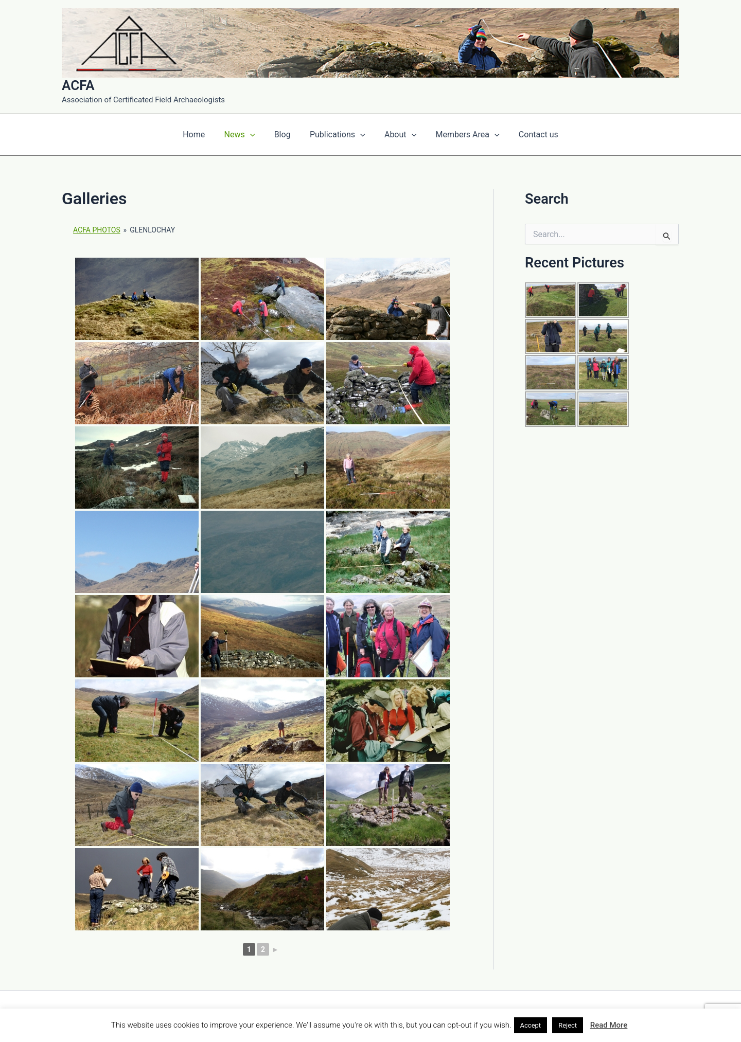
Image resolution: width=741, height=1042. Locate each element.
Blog (285, 134)
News (245, 134)
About (398, 134)
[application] (255, 134)
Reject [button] (567, 1025)
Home (202, 134)
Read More (609, 1025)
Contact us (530, 134)
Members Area (462, 134)
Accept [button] (530, 1025)
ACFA (78, 85)
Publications (337, 134)
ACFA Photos (96, 230)
